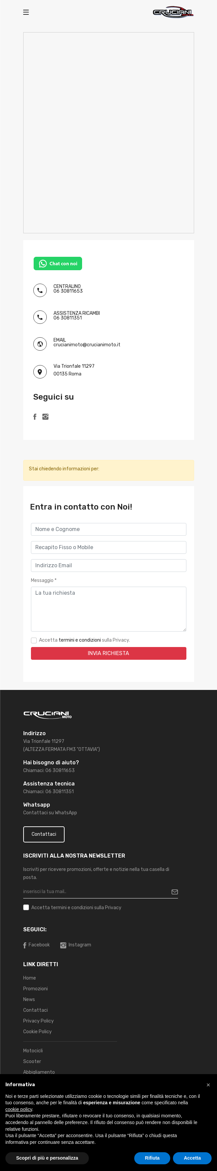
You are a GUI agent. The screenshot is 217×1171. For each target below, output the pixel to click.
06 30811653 (68, 291)
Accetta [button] (192, 1158)
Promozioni (35, 989)
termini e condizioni (80, 640)
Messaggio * (44, 580)
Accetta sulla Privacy (76, 908)
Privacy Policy (38, 1021)
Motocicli (33, 1051)
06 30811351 (67, 318)
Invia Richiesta (108, 653)
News (29, 999)
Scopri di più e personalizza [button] (47, 1158)
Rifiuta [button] (152, 1158)
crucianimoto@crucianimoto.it (86, 345)
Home (29, 978)
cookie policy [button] (18, 1109)
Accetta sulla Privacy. (84, 640)
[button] (208, 1084)
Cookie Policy (37, 1032)
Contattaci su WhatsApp (50, 813)
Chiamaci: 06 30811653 (49, 770)
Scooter (32, 1061)
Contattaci (44, 834)
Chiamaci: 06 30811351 (48, 792)
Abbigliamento (39, 1072)
